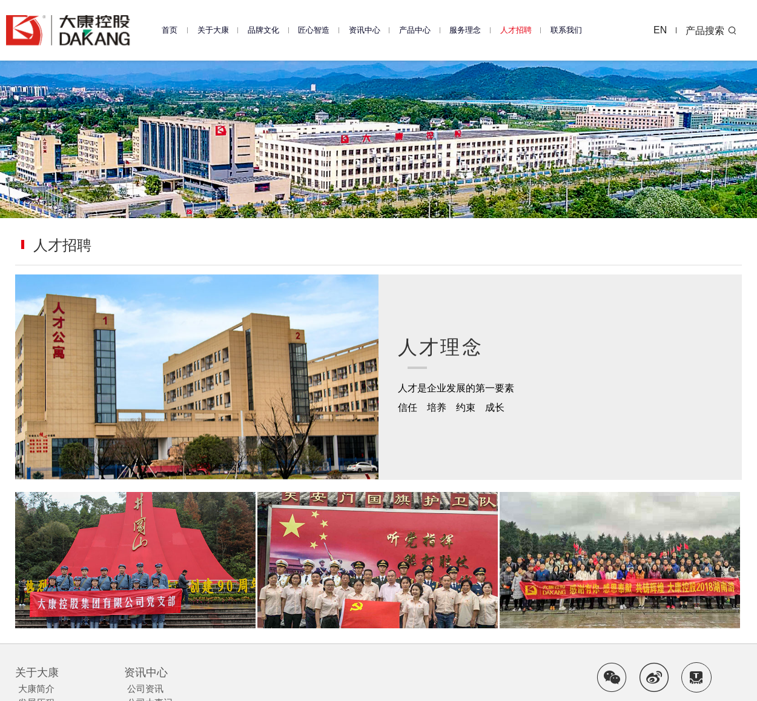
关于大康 (213, 30)
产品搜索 (712, 30)
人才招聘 (516, 30)
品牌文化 (263, 30)
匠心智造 (313, 30)
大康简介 (36, 688)
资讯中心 (364, 30)
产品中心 (415, 30)
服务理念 (465, 30)
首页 (169, 30)
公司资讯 (145, 688)
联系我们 (566, 30)
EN (660, 30)
